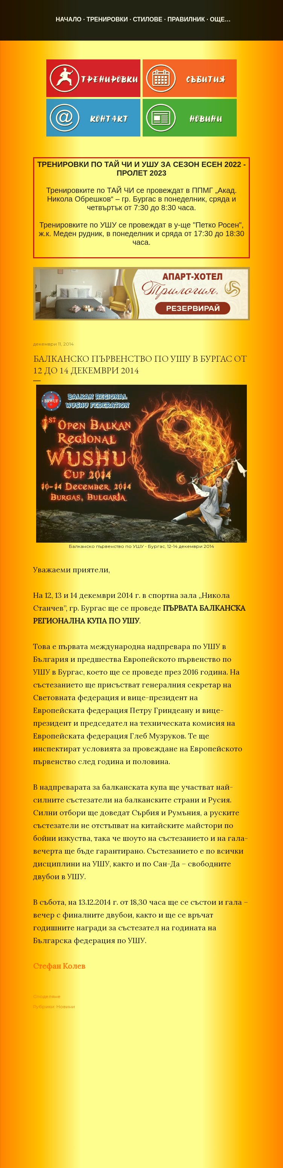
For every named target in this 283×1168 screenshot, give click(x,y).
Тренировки (107, 19)
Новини (65, 1006)
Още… (220, 19)
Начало (69, 19)
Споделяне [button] (47, 996)
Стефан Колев (59, 966)
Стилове (147, 19)
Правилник (186, 19)
